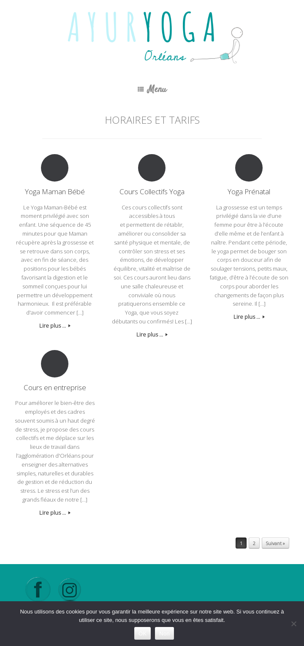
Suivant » (275, 543)
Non (164, 633)
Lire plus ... (55, 325)
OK (142, 633)
